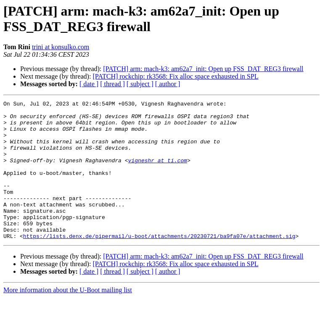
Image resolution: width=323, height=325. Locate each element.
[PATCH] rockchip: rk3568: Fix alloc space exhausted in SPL (175, 76)
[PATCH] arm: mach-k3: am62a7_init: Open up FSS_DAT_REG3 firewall (203, 68)
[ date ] (88, 83)
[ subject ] (140, 83)
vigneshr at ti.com (157, 173)
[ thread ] (112, 83)
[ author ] (167, 83)
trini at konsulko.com (60, 46)
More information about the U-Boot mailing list (67, 317)
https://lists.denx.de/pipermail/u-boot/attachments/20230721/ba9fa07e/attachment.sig (159, 263)
